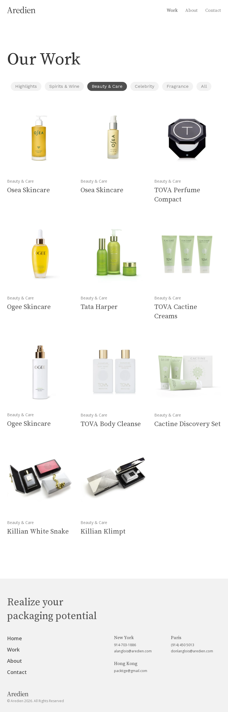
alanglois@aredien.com (133, 651)
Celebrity (144, 86)
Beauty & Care (107, 86)
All (204, 86)
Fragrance (178, 86)
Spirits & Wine (64, 86)
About (191, 10)
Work (172, 10)
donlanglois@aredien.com (192, 651)
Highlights (26, 86)
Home (14, 638)
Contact (213, 10)
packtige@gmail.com (130, 670)
